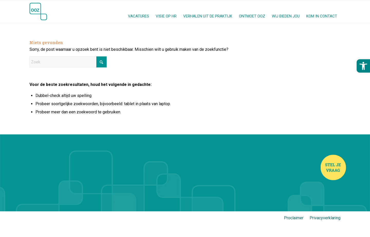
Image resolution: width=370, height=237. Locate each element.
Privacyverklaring (325, 217)
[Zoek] (68, 61)
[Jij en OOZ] (38, 11)
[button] (363, 66)
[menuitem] (138, 11)
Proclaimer (293, 217)
